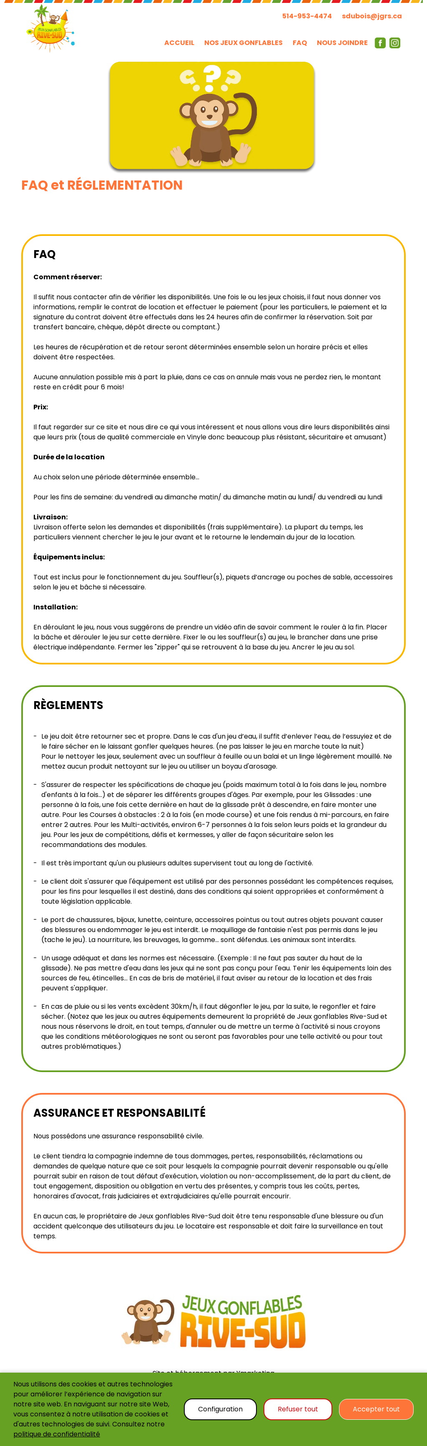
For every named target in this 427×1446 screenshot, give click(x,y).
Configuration (220, 1409)
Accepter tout (376, 1409)
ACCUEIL (179, 43)
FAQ (300, 43)
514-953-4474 (307, 16)
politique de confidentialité (56, 1434)
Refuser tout (298, 1409)
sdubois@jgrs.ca (372, 16)
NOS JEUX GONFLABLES (243, 43)
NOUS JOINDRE (342, 43)
